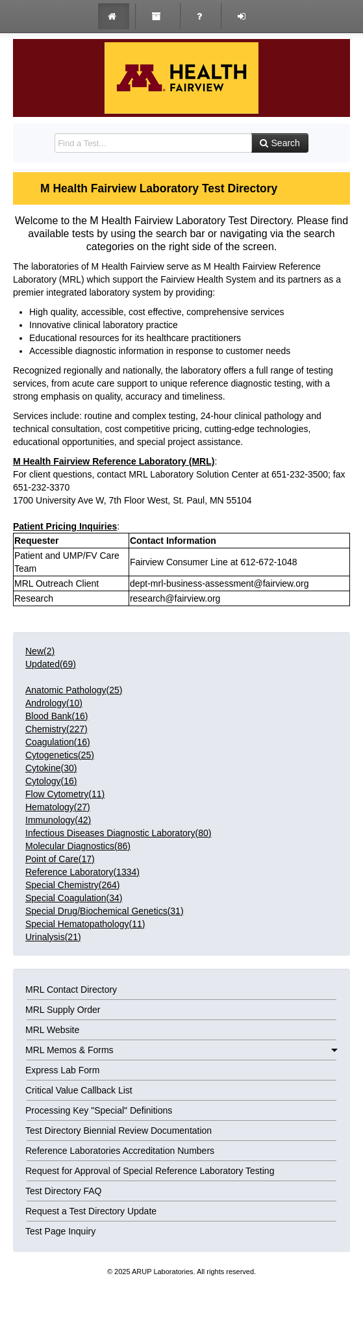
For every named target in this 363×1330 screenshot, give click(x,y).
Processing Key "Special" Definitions (98, 1110)
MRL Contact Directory (71, 989)
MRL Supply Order (62, 1009)
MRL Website (52, 1030)
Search (280, 143)
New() (40, 651)
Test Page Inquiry (60, 1231)
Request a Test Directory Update (90, 1211)
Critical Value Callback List (78, 1090)
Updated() (50, 664)
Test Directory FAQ (63, 1191)
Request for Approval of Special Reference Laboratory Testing (149, 1171)
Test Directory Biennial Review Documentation (118, 1130)
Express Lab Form (62, 1070)
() (73, 690)
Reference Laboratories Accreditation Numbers (119, 1150)
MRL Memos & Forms (181, 1050)
